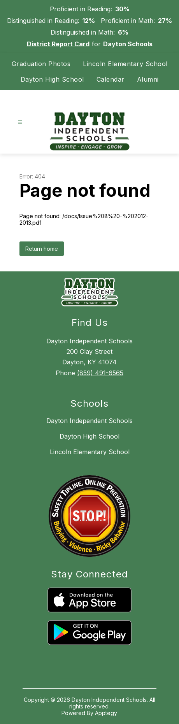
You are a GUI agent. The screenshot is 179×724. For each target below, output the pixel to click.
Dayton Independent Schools (89, 421)
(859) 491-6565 (100, 373)
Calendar (111, 79)
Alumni (148, 79)
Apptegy (106, 713)
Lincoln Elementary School (125, 64)
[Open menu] (20, 122)
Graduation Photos (41, 64)
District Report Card (58, 44)
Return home (41, 248)
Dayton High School (52, 79)
